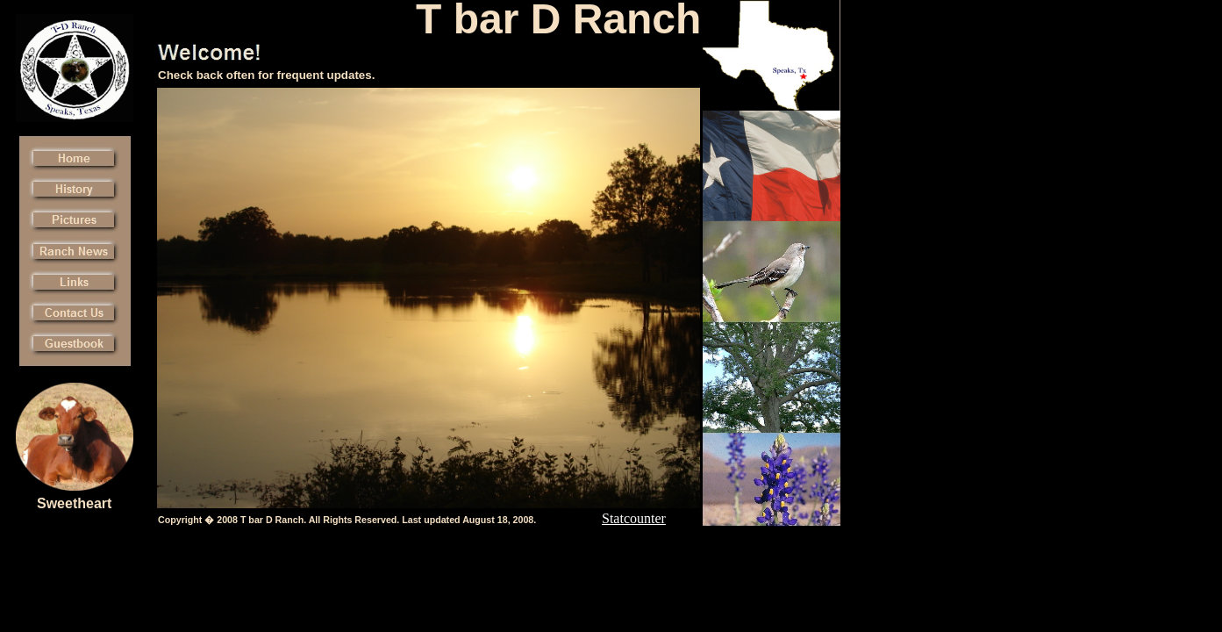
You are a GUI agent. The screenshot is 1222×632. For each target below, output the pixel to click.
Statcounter (634, 518)
